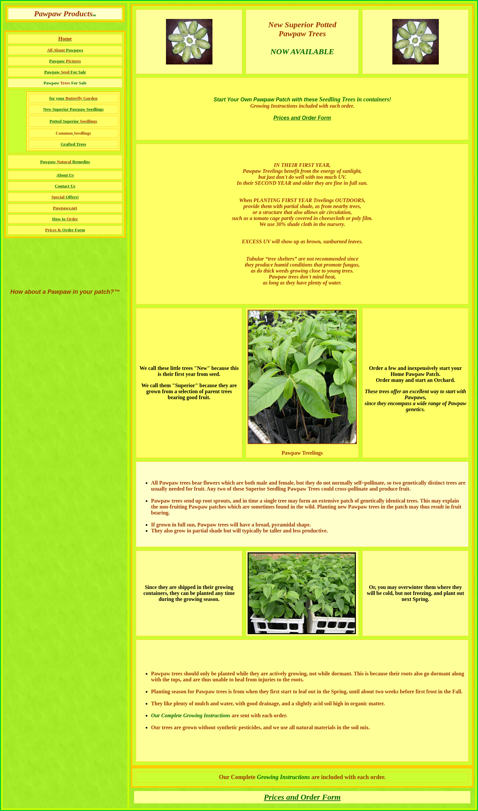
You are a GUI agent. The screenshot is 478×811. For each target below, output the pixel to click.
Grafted (68, 144)
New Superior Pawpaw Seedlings (73, 109)
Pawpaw (65, 71)
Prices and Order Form (302, 118)
